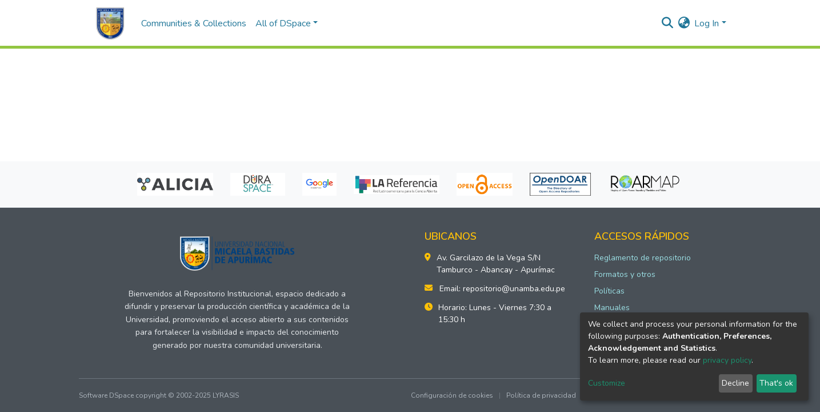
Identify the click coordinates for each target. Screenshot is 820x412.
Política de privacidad (541, 395)
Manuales (612, 307)
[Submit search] (667, 23)
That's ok (776, 383)
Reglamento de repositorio (642, 257)
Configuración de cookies (452, 395)
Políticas (609, 291)
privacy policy (727, 360)
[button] (684, 23)
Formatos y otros (624, 274)
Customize (606, 383)
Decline (735, 383)
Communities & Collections (193, 23)
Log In (706, 23)
